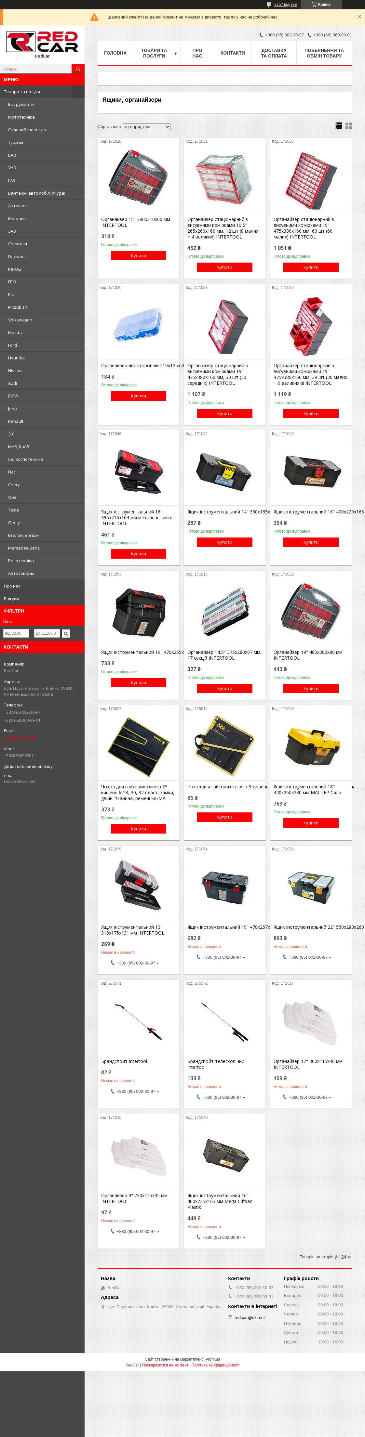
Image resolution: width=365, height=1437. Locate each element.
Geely (14, 522)
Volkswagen (20, 320)
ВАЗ (12, 155)
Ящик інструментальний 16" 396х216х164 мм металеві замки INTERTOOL (136, 517)
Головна (115, 53)
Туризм (15, 142)
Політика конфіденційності (216, 1365)
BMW (13, 396)
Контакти (233, 53)
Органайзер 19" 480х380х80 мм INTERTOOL (308, 655)
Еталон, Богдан (23, 535)
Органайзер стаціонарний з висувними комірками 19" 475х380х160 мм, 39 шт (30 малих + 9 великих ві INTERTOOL (310, 374)
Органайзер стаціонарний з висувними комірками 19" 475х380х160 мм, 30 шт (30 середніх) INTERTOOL (217, 374)
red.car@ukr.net (20, 738)
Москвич (17, 218)
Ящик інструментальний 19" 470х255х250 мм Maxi (138, 652)
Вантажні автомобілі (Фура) (36, 193)
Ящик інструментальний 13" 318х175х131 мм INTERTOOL (132, 930)
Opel (13, 497)
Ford (12, 345)
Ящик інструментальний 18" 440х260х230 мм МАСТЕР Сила (307, 790)
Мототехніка (21, 117)
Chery (14, 484)
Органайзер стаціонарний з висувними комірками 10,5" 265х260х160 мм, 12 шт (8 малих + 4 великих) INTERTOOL (222, 228)
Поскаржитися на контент (165, 1365)
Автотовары (21, 573)
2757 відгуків (285, 4)
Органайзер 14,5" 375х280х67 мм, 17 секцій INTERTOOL (224, 655)
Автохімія (18, 206)
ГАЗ (11, 180)
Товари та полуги (22, 92)
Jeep (12, 408)
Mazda (15, 332)
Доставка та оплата (274, 53)
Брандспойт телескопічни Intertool (215, 1064)
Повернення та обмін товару (324, 53)
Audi (12, 383)
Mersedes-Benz (24, 548)
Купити (138, 255)
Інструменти (21, 104)
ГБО (12, 282)
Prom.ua (213, 1359)
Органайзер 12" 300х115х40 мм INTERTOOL (308, 1064)
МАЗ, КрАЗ (18, 446)
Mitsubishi (18, 307)
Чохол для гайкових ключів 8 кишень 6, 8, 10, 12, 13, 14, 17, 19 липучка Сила (224, 787)
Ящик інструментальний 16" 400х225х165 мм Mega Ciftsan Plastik (219, 1201)
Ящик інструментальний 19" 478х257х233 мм (224, 927)
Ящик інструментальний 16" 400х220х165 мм (311, 512)
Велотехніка (21, 560)
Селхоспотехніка (25, 459)
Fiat (11, 472)
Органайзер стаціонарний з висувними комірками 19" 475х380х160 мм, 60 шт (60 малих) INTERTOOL (304, 228)
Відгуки (11, 599)
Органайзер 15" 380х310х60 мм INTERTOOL (135, 222)
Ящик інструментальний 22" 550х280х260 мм (311, 927)
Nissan (15, 370)
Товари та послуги (154, 53)
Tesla (13, 510)
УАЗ (12, 168)
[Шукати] (78, 69)
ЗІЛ (11, 434)
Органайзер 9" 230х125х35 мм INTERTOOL (134, 1198)
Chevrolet (17, 244)
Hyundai (16, 358)
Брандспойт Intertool (124, 1061)
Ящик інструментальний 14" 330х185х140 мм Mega (224, 512)
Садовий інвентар (27, 130)
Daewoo (16, 256)
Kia (11, 294)
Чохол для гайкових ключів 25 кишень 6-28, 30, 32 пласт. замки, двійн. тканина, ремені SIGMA (137, 792)
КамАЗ (14, 269)
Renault (15, 421)
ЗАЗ (12, 231)
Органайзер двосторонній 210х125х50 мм (138, 366)
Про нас (12, 586)
